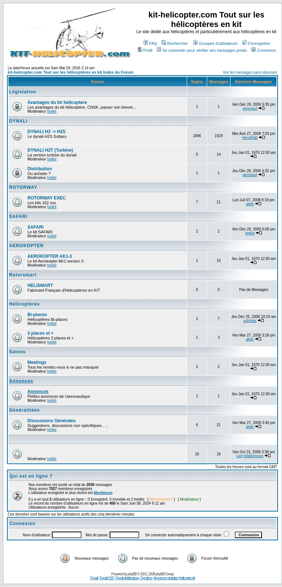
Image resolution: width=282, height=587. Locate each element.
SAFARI (18, 216)
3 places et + (40, 333)
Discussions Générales (51, 420)
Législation (22, 91)
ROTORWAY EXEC (46, 198)
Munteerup (103, 493)
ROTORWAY (23, 187)
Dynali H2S (106, 578)
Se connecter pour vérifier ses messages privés (202, 50)
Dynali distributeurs (127, 578)
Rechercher (174, 43)
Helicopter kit (187, 578)
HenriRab (250, 138)
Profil (145, 50)
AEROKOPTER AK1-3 (49, 256)
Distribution (39, 168)
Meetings (36, 362)
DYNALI (18, 121)
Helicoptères (24, 304)
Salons (17, 351)
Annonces (21, 381)
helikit (52, 111)
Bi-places (37, 314)
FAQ (150, 43)
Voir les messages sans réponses (250, 72)
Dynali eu (146, 578)
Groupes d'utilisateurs (215, 43)
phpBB (132, 574)
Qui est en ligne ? (31, 476)
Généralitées (24, 410)
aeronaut (250, 108)
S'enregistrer (256, 43)
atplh (250, 204)
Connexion (263, 50)
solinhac (250, 321)
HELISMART (40, 285)
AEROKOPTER (26, 245)
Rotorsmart (23, 274)
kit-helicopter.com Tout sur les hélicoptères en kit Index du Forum (70, 72)
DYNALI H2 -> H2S (46, 131)
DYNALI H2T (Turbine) (50, 150)
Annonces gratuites (165, 578)
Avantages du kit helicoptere (57, 102)
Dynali (94, 578)
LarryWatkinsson (249, 456)
